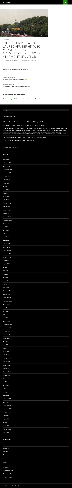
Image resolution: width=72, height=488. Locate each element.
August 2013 (6, 419)
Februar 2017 (7, 284)
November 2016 (7, 294)
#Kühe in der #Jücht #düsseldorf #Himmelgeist (24, 85)
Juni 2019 (6, 190)
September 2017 (7, 260)
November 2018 (7, 213)
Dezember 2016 (7, 291)
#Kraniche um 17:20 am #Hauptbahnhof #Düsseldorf (18, 140)
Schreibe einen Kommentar (30, 60)
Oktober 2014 (7, 372)
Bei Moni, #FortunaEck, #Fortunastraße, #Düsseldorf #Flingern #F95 (23, 122)
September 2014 (7, 375)
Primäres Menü (70, 2)
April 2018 (6, 237)
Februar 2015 (7, 358)
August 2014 (6, 378)
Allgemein (6, 40)
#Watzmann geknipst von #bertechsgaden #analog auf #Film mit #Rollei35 (24, 137)
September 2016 (7, 301)
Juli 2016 (5, 308)
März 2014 (6, 395)
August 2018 (6, 223)
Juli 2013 (5, 422)
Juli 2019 (5, 186)
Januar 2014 (6, 402)
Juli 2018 (5, 227)
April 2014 (6, 392)
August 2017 (6, 264)
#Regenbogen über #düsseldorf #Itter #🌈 (24, 78)
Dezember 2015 (7, 324)
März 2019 (6, 200)
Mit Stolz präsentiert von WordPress (12, 485)
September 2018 (7, 220)
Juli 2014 (5, 382)
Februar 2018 (7, 243)
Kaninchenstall (7, 455)
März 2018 (6, 240)
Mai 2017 (5, 274)
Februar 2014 (7, 399)
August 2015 (6, 338)
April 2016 (6, 318)
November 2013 (7, 409)
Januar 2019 (6, 206)
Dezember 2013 (7, 405)
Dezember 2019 (7, 169)
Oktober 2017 (7, 257)
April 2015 (6, 351)
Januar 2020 (6, 166)
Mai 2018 (5, 233)
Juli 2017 (5, 267)
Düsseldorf (6, 448)
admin (17, 60)
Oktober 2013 (7, 412)
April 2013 (6, 425)
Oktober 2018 (7, 217)
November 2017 (7, 254)
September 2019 (7, 179)
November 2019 (7, 173)
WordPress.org (7, 477)
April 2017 (6, 277)
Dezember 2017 (7, 250)
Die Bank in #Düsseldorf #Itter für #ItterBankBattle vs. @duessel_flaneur (24, 125)
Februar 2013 (7, 429)
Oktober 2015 (7, 331)
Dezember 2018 (7, 210)
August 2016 (6, 304)
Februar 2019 (7, 203)
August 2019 (6, 183)
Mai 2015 (5, 348)
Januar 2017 (6, 287)
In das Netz (7, 2)
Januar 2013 (6, 432)
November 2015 (7, 328)
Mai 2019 (5, 193)
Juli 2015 (5, 341)
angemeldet (13, 99)
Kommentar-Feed (8, 474)
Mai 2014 (5, 388)
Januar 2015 (6, 361)
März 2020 (6, 159)
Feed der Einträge (8, 470)
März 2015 (6, 355)
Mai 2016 (5, 314)
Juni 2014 (6, 385)
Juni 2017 (6, 270)
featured (5, 451)
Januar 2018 (6, 247)
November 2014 (7, 368)
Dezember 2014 (7, 365)
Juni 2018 (6, 230)
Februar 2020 (7, 163)
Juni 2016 (6, 311)
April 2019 (6, 196)
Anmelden (6, 467)
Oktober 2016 (7, 297)
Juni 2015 (6, 345)
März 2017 (6, 281)
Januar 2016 (6, 321)
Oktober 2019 (7, 176)
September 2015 (7, 334)
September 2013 (7, 415)
